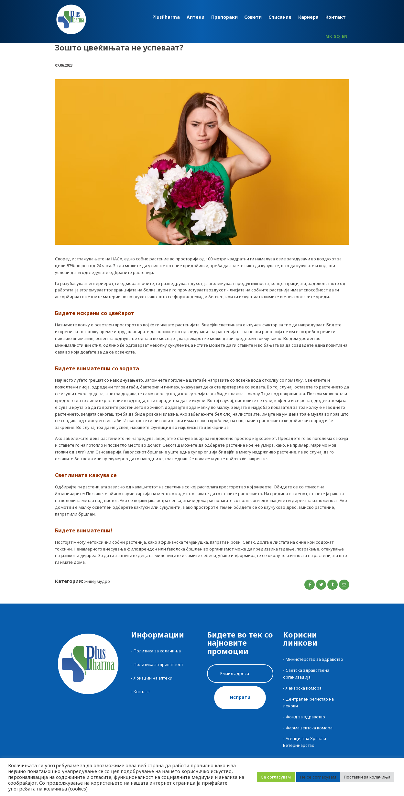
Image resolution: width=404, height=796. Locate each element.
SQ (337, 36)
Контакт (142, 691)
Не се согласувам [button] (318, 777)
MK (328, 36)
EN (344, 36)
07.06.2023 (63, 65)
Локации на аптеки (153, 678)
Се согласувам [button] (276, 777)
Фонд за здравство (305, 717)
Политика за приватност (158, 664)
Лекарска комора (304, 688)
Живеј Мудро (97, 581)
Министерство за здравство (314, 659)
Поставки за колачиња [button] (367, 777)
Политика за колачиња (157, 651)
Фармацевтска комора (309, 728)
